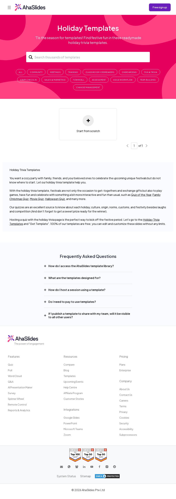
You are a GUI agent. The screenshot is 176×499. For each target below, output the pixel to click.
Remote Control (17, 404)
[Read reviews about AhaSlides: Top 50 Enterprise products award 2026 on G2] (101, 455)
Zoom (67, 434)
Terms (122, 406)
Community (36, 72)
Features (14, 356)
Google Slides (72, 417)
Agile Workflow (123, 80)
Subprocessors (128, 434)
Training (73, 72)
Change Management (88, 87)
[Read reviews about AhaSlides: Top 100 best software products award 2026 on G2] (75, 455)
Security (124, 423)
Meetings (55, 72)
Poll (10, 370)
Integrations (71, 409)
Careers (123, 400)
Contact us (125, 394)
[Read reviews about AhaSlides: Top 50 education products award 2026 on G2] (88, 455)
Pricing (123, 356)
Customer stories (74, 398)
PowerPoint (70, 423)
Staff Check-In (28, 80)
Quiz (10, 364)
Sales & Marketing (54, 80)
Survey (12, 393)
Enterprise (125, 370)
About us (124, 389)
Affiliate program (73, 393)
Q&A (10, 381)
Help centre (70, 387)
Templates (70, 375)
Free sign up (160, 7)
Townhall (78, 80)
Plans (122, 364)
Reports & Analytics (19, 410)
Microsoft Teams (73, 429)
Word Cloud (15, 375)
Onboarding (129, 72)
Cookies (124, 417)
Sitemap (85, 476)
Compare (69, 364)
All (20, 72)
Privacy (123, 411)
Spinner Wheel (16, 398)
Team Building (148, 80)
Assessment (99, 80)
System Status (66, 476)
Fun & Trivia (150, 72)
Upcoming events (73, 381)
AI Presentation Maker (20, 387)
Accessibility (126, 429)
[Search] (88, 57)
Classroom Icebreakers (100, 72)
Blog (66, 370)
